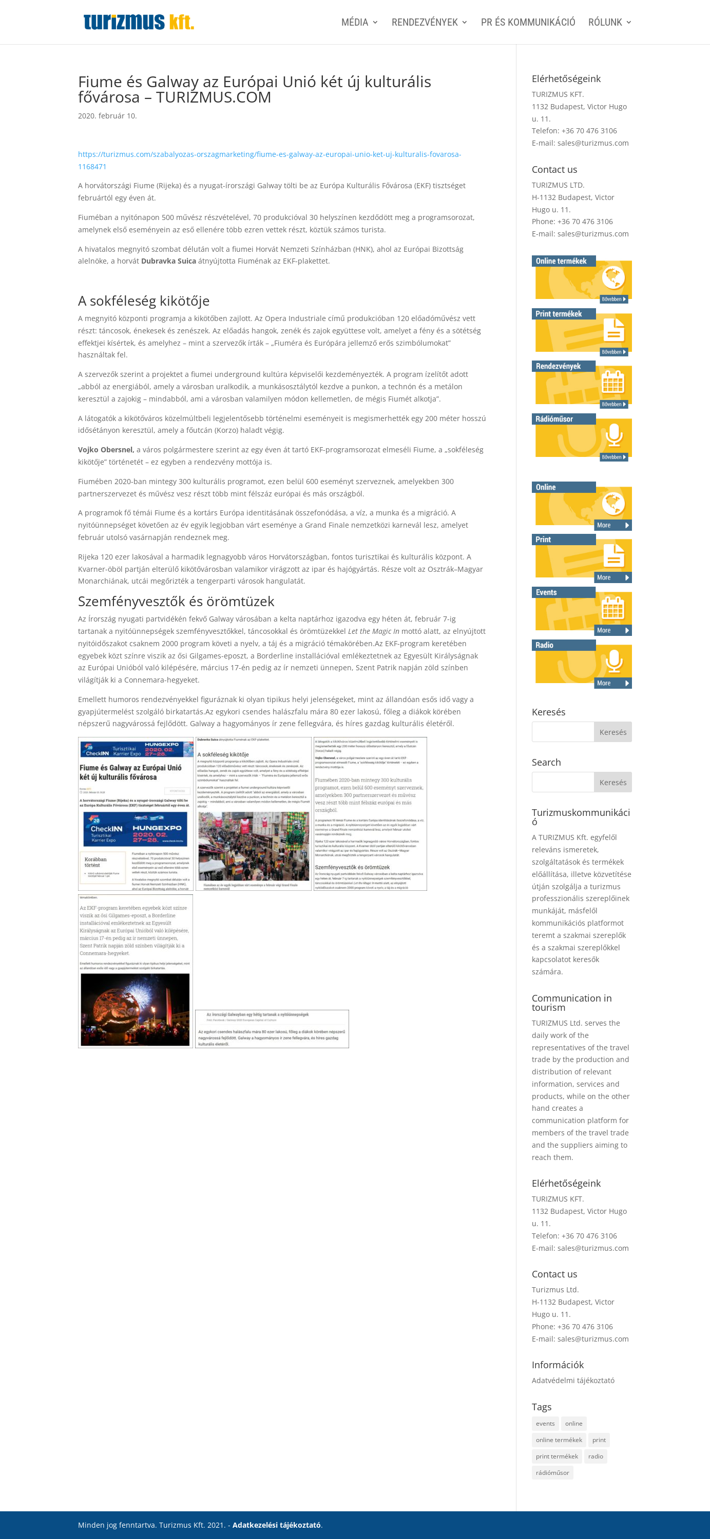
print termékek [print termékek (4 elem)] (557, 1456)
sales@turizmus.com (593, 143)
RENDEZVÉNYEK (425, 23)
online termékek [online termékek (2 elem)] (559, 1439)
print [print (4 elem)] (599, 1439)
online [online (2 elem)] (574, 1423)
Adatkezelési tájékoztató (277, 1525)
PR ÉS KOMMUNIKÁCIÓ (528, 23)
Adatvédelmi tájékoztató (573, 1380)
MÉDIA (355, 23)
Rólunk (605, 23)
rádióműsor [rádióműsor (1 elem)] (552, 1472)
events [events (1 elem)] (545, 1423)
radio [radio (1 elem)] (595, 1456)
